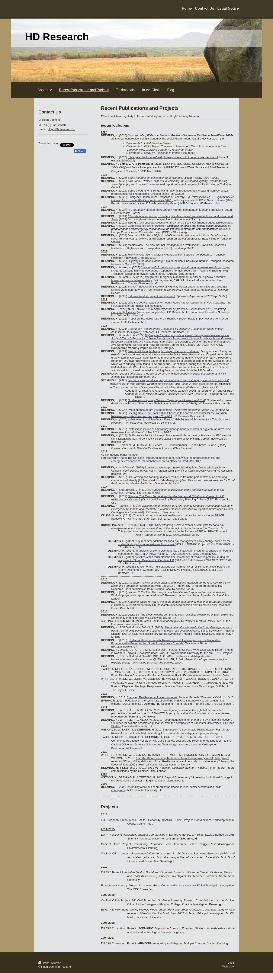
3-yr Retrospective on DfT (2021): (172, 199)
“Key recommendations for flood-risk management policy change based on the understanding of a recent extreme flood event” (174, 542)
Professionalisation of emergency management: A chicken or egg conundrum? (176, 429)
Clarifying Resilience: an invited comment (152, 697)
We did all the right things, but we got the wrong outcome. (164, 351)
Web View (228, 966)
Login (231, 962)
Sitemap (56, 962)
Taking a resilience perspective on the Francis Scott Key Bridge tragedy (171, 222)
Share (80, 151)
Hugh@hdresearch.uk (61, 129)
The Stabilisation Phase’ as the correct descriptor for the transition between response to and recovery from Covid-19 (169, 414)
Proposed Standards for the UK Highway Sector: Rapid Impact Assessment (174, 318)
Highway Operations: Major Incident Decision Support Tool (163, 254)
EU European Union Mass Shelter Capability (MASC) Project (141, 820)
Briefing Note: (136, 413)
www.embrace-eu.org (186, 534)
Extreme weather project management (151, 296)
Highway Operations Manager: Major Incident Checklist (161, 261)
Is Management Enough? (151, 209)
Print (43, 962)
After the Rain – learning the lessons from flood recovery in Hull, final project (182, 758)
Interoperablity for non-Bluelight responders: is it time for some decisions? (173, 157)
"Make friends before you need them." (151, 409)
